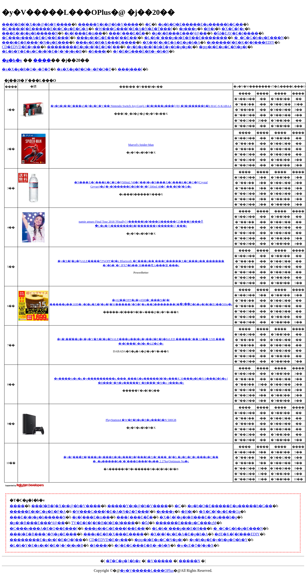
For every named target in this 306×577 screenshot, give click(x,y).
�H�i (209, 29)
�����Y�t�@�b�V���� (108, 24)
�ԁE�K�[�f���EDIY (237, 534)
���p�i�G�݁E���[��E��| (107, 38)
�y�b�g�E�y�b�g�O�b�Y (218, 540)
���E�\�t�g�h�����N (30, 33)
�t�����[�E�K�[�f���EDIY (240, 42)
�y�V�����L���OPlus (147, 571)
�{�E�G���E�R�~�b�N (141, 51)
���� (42, 60)
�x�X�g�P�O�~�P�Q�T (84, 69)
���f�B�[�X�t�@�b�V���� (36, 24)
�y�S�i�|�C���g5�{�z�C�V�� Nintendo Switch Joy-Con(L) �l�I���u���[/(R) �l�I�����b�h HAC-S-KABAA (141, 106)
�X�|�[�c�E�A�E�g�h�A (171, 42)
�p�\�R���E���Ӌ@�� (179, 33)
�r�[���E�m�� (83, 33)
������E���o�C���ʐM (185, 523)
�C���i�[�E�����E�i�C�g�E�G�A (45, 29)
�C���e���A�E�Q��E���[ (36, 38)
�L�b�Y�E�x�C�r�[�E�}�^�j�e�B (42, 51)
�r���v (188, 29)
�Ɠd (145, 523)
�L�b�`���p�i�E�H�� (179, 528)
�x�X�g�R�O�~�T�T (26, 69)
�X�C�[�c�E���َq (219, 512)
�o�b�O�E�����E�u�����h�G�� (200, 24)
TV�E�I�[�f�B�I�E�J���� (103, 523)
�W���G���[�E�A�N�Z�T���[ (133, 29)
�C (148, 24)
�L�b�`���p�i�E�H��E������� (186, 38)
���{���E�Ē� (127, 33)
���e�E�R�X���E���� (106, 42)
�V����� (159, 561)
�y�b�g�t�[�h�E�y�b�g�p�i (159, 47)
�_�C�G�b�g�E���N (259, 38)
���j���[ (130, 69)
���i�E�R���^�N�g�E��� (35, 42)
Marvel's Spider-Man (141, 144)
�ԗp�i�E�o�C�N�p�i (223, 47)
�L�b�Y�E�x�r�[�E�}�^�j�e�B (46, 545)
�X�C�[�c (233, 29)
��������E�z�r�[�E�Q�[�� (83, 47)
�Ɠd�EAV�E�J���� (235, 33)
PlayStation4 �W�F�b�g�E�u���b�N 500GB (141, 420)
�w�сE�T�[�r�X (195, 545)
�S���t (97, 51)
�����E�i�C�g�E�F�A (38, 512)
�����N (189, 561)
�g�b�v (12, 60)
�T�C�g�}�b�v (123, 561)
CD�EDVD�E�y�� (21, 47)
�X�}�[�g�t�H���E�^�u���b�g (198, 517)
